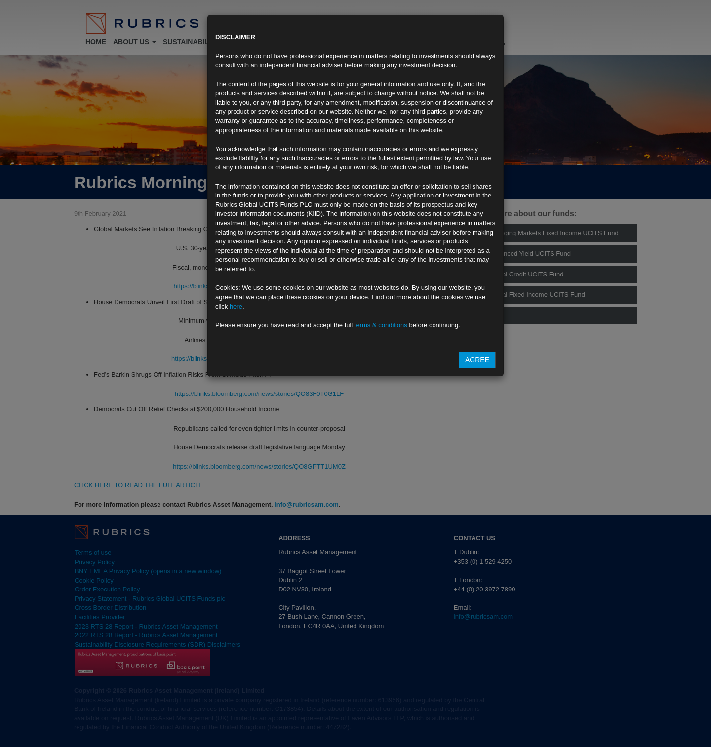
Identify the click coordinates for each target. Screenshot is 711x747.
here (236, 306)
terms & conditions (381, 325)
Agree (477, 360)
